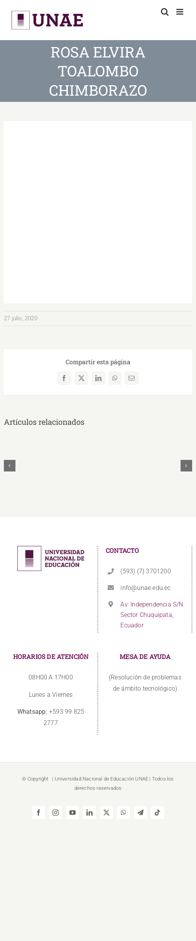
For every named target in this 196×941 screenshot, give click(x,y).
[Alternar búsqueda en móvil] (165, 12)
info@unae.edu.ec (145, 587)
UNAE (141, 779)
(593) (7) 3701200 (145, 571)
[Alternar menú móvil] (180, 12)
